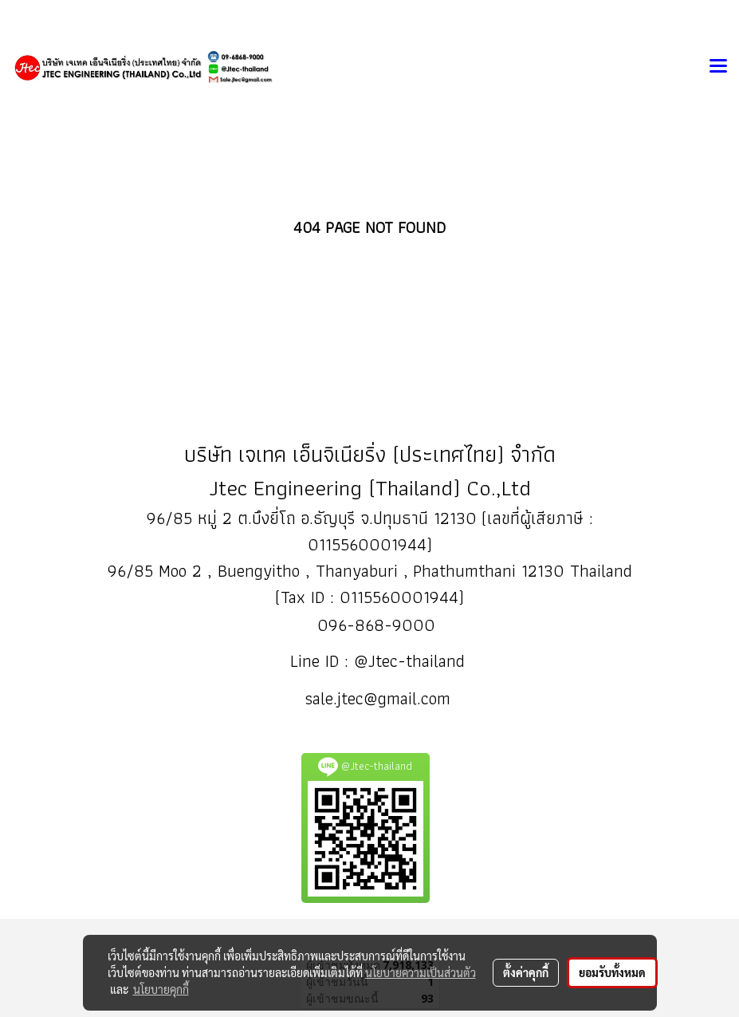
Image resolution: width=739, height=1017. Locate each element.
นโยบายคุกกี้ (161, 989)
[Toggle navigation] (718, 67)
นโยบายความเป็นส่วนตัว (420, 972)
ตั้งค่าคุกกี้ (525, 972)
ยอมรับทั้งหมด (612, 972)
